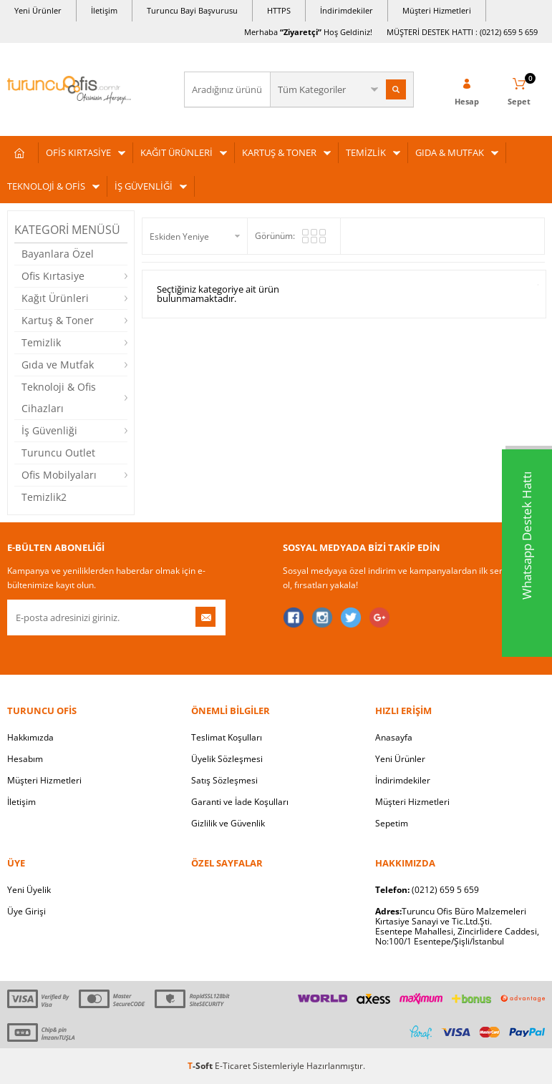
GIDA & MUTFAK (449, 152)
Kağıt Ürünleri (55, 298)
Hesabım (25, 759)
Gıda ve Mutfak (57, 364)
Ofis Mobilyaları (59, 475)
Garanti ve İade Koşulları (240, 802)
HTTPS (279, 10)
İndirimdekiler (346, 10)
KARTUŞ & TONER (279, 152)
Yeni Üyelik (29, 890)
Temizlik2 (44, 497)
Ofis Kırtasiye (52, 276)
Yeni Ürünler (38, 10)
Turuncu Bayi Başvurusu (192, 10)
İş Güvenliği (49, 430)
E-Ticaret (233, 1066)
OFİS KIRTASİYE (78, 152)
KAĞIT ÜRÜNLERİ (176, 152)
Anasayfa (393, 737)
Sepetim (391, 823)
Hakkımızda (30, 737)
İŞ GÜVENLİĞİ (144, 186)
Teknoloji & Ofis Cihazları (58, 397)
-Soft (201, 1066)
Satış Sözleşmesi (224, 780)
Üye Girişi (26, 911)
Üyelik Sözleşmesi (227, 759)
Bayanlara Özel (57, 253)
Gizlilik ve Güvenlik (228, 823)
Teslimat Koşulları (226, 737)
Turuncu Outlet (58, 452)
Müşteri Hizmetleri (436, 10)
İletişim (104, 10)
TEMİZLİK (366, 152)
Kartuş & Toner (57, 320)
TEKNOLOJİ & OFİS (46, 186)
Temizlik (41, 342)
